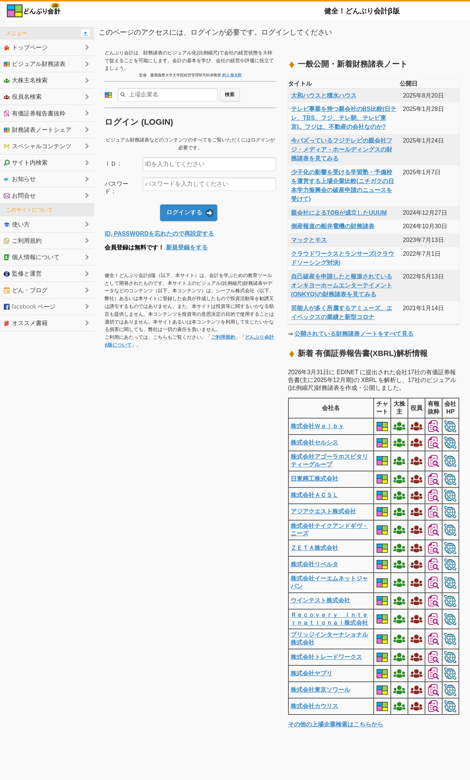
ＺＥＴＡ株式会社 (314, 548)
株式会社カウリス (314, 706)
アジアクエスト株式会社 (323, 511)
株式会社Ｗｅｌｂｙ (317, 426)
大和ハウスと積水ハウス (324, 95)
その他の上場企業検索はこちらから (335, 724)
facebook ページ (29, 306)
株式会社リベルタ (314, 564)
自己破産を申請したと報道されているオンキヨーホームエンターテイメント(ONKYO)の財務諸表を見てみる (341, 285)
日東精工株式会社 (314, 478)
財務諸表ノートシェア (37, 129)
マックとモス (309, 240)
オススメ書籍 (26, 323)
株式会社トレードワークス (326, 657)
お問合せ (20, 195)
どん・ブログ (26, 290)
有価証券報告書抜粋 (34, 113)
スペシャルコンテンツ (37, 146)
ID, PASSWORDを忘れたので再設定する (159, 233)
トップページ (26, 47)
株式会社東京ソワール (320, 690)
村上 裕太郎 (232, 75)
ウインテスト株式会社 (320, 600)
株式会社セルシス (314, 442)
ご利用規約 (223, 337)
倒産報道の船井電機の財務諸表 (332, 226)
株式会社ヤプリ (311, 673)
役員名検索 (23, 96)
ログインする (184, 212)
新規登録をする (187, 247)
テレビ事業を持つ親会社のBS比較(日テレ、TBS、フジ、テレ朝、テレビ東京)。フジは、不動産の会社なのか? (344, 118)
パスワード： (116, 188)
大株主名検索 (26, 80)
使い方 (17, 224)
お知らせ (20, 179)
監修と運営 (23, 273)
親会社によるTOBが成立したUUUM (339, 213)
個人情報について (32, 257)
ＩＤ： (113, 163)
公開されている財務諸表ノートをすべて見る (353, 334)
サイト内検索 (26, 162)
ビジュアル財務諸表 (34, 64)
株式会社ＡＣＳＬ (314, 495)
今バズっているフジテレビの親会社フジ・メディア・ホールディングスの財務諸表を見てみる (341, 149)
